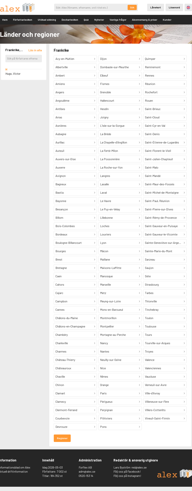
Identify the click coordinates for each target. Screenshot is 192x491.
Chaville (60, 376)
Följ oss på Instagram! (127, 475)
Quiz (86, 19)
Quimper (150, 58)
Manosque (106, 276)
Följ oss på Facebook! (127, 471)
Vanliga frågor (118, 19)
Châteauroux (63, 368)
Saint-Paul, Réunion (157, 201)
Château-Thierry (65, 359)
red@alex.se (139, 467)
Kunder (167, 19)
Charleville (61, 343)
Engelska (188, 7)
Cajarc (59, 293)
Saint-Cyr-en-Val (155, 125)
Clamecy (60, 401)
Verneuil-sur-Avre (156, 385)
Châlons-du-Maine (66, 318)
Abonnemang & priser (144, 19)
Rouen (149, 100)
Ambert (60, 75)
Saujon (149, 267)
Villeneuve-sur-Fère (157, 401)
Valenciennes (153, 368)
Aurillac (60, 142)
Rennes (149, 75)
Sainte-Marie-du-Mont (158, 251)
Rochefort (151, 92)
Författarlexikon (22, 19)
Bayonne (60, 201)
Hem (4, 19)
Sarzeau (150, 259)
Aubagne (60, 134)
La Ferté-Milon (109, 150)
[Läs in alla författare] (35, 50)
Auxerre (60, 167)
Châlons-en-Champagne (70, 326)
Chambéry (61, 334)
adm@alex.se (87, 471)
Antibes (60, 109)
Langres (105, 175)
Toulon (149, 318)
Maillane (105, 259)
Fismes (104, 83)
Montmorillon (108, 318)
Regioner (62, 438)
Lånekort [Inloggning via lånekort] (155, 7)
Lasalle (104, 184)
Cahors (59, 284)
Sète (148, 276)
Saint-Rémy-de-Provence (161, 217)
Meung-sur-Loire (110, 301)
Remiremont (153, 67)
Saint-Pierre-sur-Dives (159, 209)
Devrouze (61, 426)
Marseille (105, 284)
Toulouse (150, 326)
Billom (59, 217)
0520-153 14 (86, 475)
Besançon (61, 209)
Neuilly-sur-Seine (110, 359)
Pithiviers (106, 418)
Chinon (59, 385)
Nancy (104, 343)
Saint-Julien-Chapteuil (159, 159)
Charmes (60, 351)
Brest (58, 259)
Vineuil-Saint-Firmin (157, 418)
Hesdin (104, 109)
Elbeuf (104, 75)
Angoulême (62, 100)
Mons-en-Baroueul (111, 309)
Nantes (104, 351)
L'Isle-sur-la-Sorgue (112, 125)
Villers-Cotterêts (155, 410)
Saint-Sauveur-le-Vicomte (161, 234)
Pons (103, 426)
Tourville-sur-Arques (157, 343)
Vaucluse (150, 376)
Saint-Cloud (152, 117)
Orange (104, 385)
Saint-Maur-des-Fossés (159, 184)
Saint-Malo (151, 167)
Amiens (60, 83)
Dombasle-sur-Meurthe (114, 67)
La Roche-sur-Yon (111, 167)
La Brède (105, 134)
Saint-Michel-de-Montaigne (162, 192)
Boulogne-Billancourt (68, 242)
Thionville (151, 301)
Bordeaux (61, 234)
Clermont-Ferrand (66, 410)
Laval (103, 192)
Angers (59, 92)
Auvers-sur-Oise (65, 159)
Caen (58, 276)
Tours (148, 334)
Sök (132, 7)
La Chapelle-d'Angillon (113, 142)
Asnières (60, 125)
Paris (103, 393)
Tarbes (149, 293)
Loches (104, 226)
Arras (58, 117)
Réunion (150, 83)
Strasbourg (152, 284)
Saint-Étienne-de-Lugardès (162, 142)
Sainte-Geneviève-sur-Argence (164, 242)
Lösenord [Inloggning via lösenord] (174, 7)
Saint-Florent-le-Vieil (158, 150)
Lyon (103, 242)
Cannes (60, 309)
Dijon (103, 58)
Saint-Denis (152, 134)
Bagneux (60, 184)
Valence (149, 359)
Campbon (61, 301)
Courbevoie (62, 418)
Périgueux (106, 401)
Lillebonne (106, 217)
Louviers (105, 234)
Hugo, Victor (12, 73)
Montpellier (107, 326)
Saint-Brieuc (153, 109)
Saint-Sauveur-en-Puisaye (161, 226)
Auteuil (59, 150)
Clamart (60, 393)
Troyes (149, 351)
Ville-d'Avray (152, 393)
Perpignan (106, 410)
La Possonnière (110, 159)
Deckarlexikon (70, 19)
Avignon (60, 175)
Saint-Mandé (153, 175)
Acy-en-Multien (64, 58)
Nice (103, 368)
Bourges (60, 251)
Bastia (59, 192)
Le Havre (105, 201)
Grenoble (105, 92)
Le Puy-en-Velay (110, 209)
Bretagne (61, 267)
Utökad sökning (47, 19)
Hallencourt (107, 100)
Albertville (61, 67)
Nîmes (104, 376)
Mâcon (104, 251)
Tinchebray (152, 309)
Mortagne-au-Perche (113, 334)
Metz (103, 293)
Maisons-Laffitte (110, 267)
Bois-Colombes (65, 226)
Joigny (104, 117)
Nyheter (99, 19)
